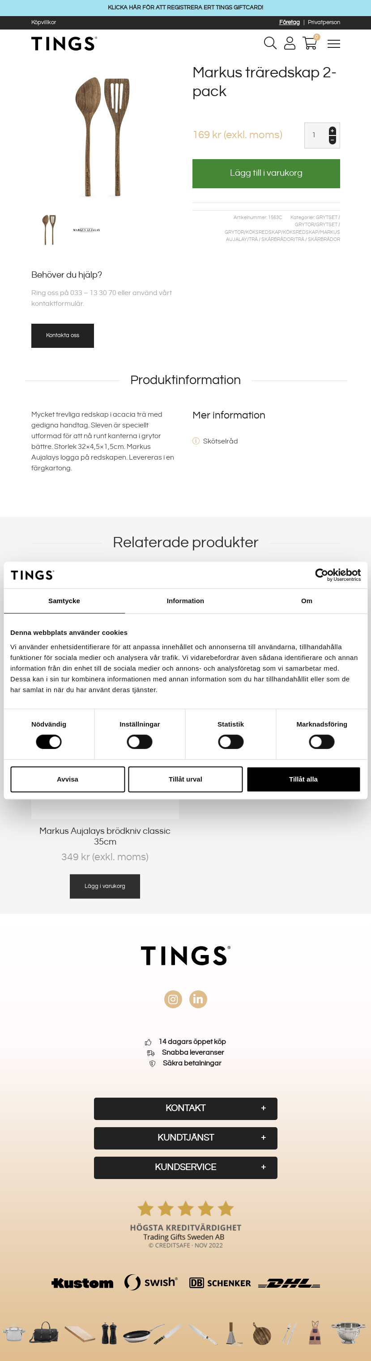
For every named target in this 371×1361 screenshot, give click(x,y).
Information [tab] (186, 600)
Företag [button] (289, 22)
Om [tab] (306, 600)
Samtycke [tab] (64, 600)
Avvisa (67, 779)
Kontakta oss (62, 335)
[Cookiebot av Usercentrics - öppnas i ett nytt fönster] (321, 575)
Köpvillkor (43, 22)
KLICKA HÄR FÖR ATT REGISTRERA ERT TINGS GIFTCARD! (185, 7)
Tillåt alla (303, 779)
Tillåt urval (185, 779)
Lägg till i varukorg (266, 173)
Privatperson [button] (324, 22)
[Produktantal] (322, 135)
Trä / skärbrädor (271, 239)
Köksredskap (263, 232)
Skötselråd (220, 441)
